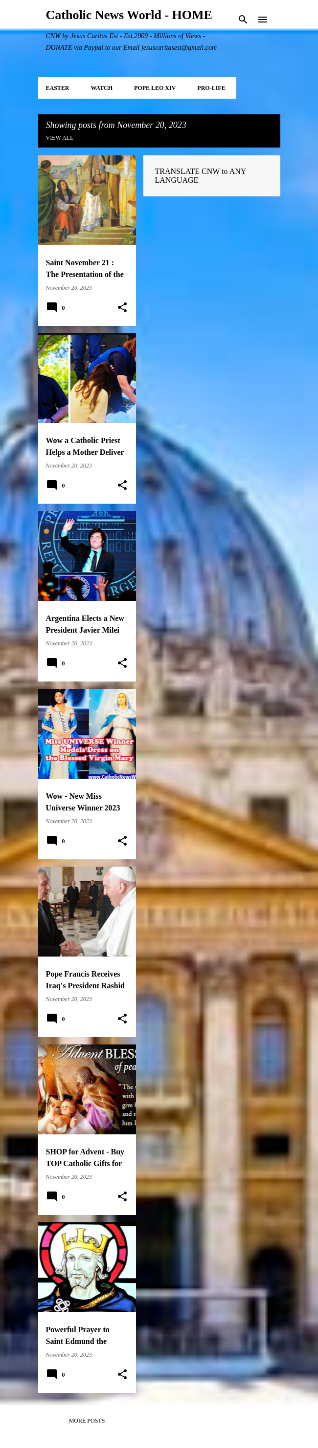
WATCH (102, 88)
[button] (122, 307)
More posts (87, 1420)
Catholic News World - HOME (129, 15)
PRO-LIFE (211, 88)
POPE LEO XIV (155, 88)
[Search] (243, 19)
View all (60, 137)
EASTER (57, 88)
